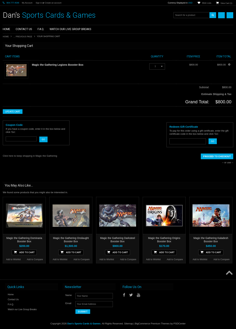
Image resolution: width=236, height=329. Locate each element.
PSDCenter (179, 323)
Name (68, 295)
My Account (27, 3)
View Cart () (226, 3)
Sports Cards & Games (49, 15)
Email (68, 303)
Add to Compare (35, 259)
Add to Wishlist (13, 259)
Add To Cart (24, 252)
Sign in (39, 3)
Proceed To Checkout (217, 156)
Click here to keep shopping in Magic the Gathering (30, 155)
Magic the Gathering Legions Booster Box (57, 64)
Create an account (53, 3)
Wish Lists (206, 3)
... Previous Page (22, 36)
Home (6, 36)
